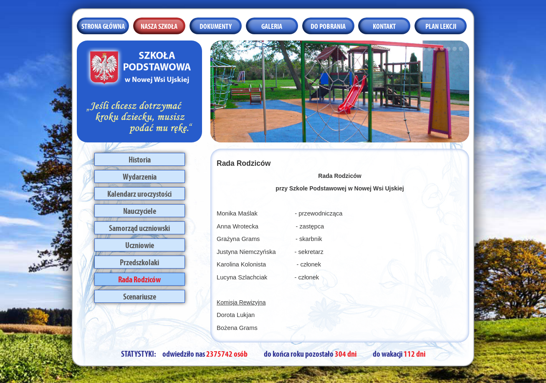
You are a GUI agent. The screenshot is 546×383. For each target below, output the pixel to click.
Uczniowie (139, 244)
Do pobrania (328, 25)
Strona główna (103, 25)
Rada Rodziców (139, 278)
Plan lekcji (440, 25)
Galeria (271, 25)
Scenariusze (139, 296)
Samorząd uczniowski (139, 227)
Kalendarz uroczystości (139, 193)
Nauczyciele (139, 210)
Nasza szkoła (159, 25)
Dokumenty (216, 25)
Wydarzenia (140, 176)
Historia (140, 159)
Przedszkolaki (139, 261)
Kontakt (384, 25)
